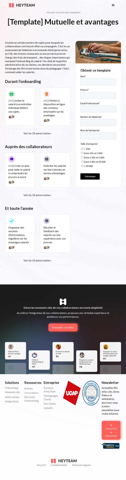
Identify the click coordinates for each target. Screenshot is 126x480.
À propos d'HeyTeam (50, 389)
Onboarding (11, 387)
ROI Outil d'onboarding (31, 399)
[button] (113, 5)
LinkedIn (48, 407)
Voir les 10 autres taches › (37, 133)
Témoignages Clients (51, 397)
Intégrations (12, 401)
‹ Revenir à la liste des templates (63, 12)
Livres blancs (31, 392)
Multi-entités (12, 397)
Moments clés (12, 392)
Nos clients (50, 403)
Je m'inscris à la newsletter (111, 430)
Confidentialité (59, 465)
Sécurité (41, 465)
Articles (28, 388)
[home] (57, 5)
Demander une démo (63, 327)
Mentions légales (81, 465)
